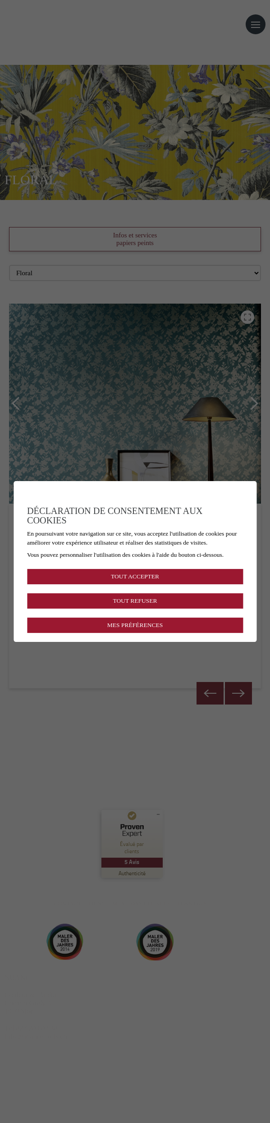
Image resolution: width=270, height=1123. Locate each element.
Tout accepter (135, 576)
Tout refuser (135, 600)
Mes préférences (135, 625)
